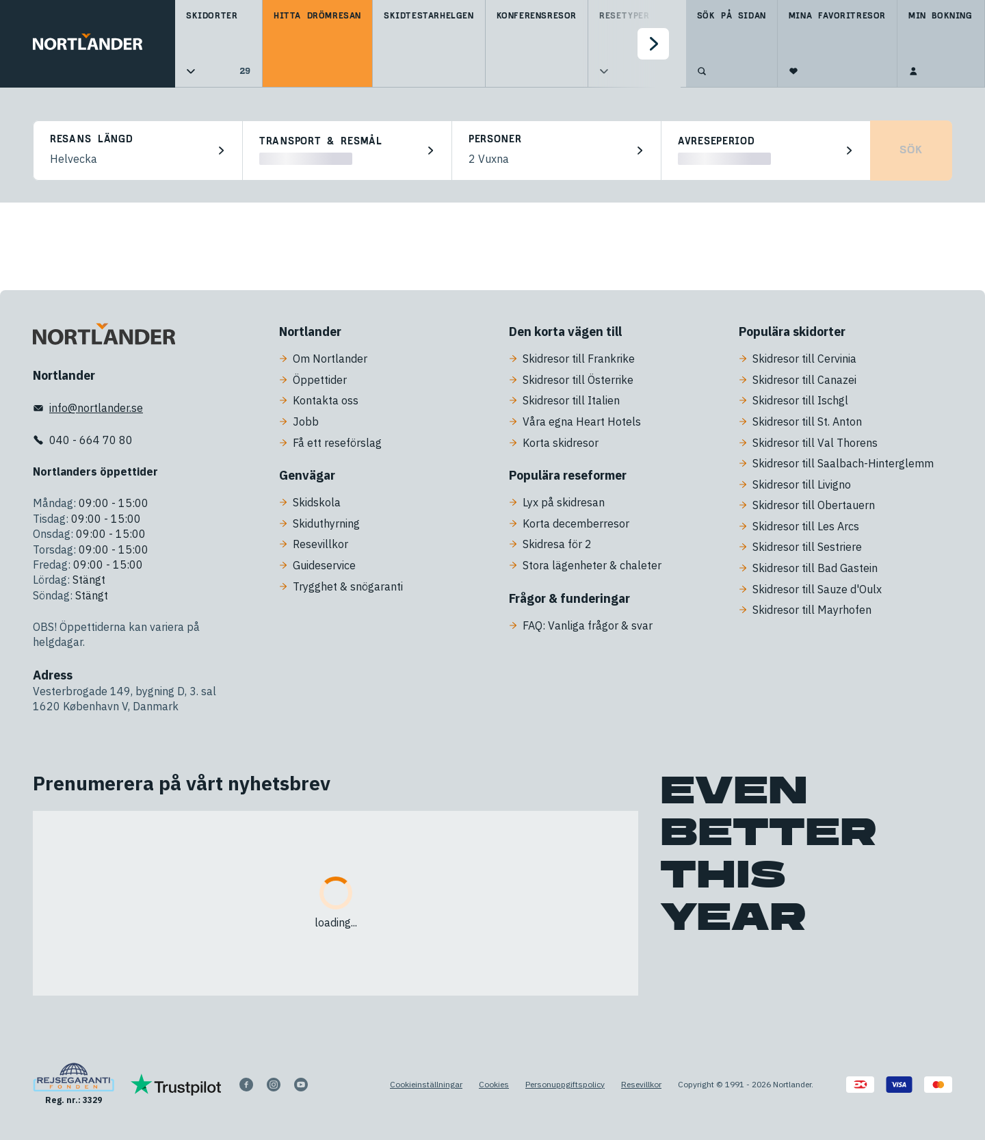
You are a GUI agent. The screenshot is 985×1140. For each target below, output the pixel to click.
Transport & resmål (320, 141)
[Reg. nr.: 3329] (73, 1084)
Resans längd (91, 139)
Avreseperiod (716, 141)
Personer (495, 139)
